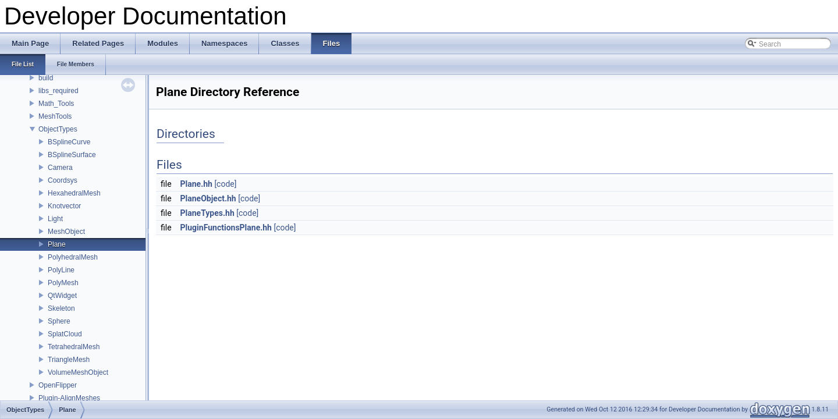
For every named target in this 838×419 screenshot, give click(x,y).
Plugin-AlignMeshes (69, 398)
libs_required (58, 91)
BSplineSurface (72, 155)
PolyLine (61, 270)
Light (55, 219)
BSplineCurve (69, 142)
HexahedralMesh (74, 193)
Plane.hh (196, 184)
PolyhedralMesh (73, 257)
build (45, 78)
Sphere (59, 321)
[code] (225, 184)
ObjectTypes (57, 129)
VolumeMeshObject (78, 372)
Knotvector (64, 206)
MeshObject (66, 232)
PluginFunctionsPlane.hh (226, 227)
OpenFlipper (57, 385)
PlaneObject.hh (208, 198)
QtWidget (62, 296)
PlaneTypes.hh (207, 213)
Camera (60, 168)
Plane (57, 244)
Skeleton (61, 308)
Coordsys (62, 180)
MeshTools (55, 116)
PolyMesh (63, 283)
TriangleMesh (69, 360)
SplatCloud (65, 334)
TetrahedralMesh (74, 347)
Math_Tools (56, 104)
